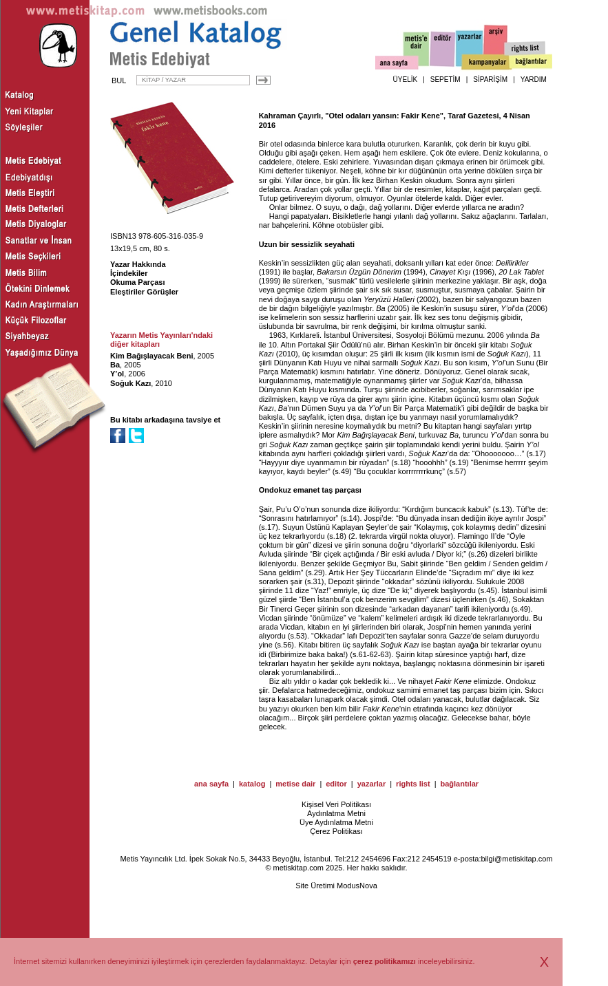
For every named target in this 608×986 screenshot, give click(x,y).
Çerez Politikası (336, 831)
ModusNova (357, 885)
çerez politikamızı (384, 961)
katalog (252, 784)
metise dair (295, 784)
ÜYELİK (405, 79)
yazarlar (371, 784)
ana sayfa (211, 784)
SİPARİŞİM (490, 79)
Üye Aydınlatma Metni (336, 822)
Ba (115, 365)
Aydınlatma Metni (336, 813)
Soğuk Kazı (130, 383)
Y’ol (117, 373)
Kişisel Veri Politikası (336, 804)
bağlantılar (459, 784)
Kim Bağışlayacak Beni (151, 356)
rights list (413, 784)
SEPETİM (445, 79)
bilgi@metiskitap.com (516, 859)
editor (336, 784)
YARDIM (534, 79)
